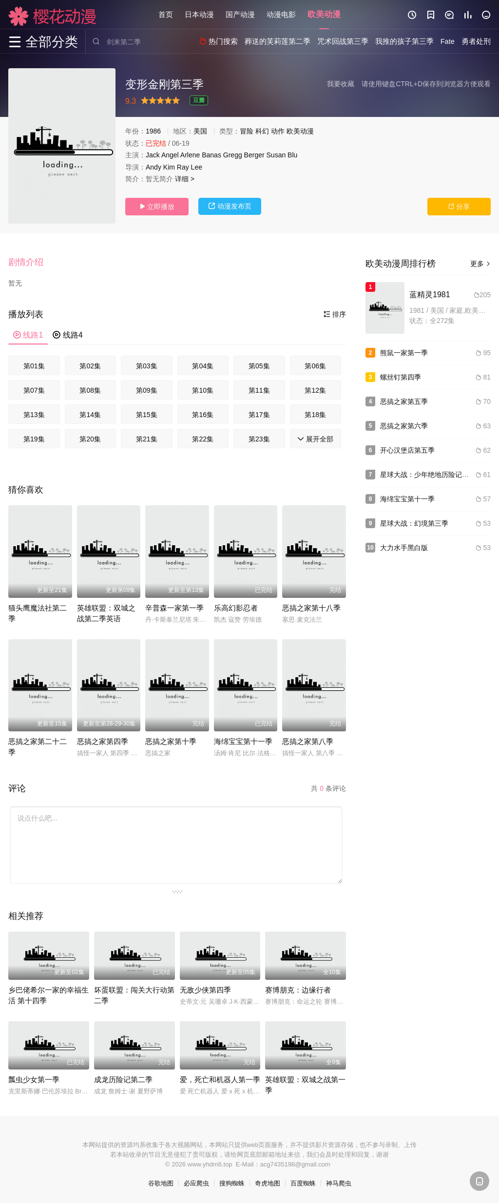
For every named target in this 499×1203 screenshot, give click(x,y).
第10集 (202, 390)
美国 (200, 131)
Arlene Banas (200, 155)
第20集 (90, 439)
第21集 (146, 439)
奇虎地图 (267, 1183)
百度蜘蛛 (303, 1183)
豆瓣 (199, 100)
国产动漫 (240, 14)
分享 (459, 206)
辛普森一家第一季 (174, 608)
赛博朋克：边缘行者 (298, 990)
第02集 (90, 366)
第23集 (259, 439)
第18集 (315, 415)
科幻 (262, 131)
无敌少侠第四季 (205, 990)
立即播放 (156, 206)
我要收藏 (340, 84)
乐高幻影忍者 (236, 608)
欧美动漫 (324, 14)
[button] (30, 262)
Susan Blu (282, 155)
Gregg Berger (244, 155)
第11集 (259, 390)
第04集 (202, 366)
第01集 (34, 366)
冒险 (246, 131)
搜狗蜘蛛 (232, 1183)
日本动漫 (199, 14)
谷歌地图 (160, 1183)
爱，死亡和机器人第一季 (220, 1079)
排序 (335, 314)
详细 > (184, 179)
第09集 (146, 390)
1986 (153, 131)
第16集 (202, 415)
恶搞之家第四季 (102, 741)
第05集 (259, 366)
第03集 (146, 366)
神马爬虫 (338, 1183)
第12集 (315, 390)
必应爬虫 (196, 1183)
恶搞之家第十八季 (311, 608)
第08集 (90, 390)
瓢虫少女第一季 (33, 1079)
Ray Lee (189, 167)
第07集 (34, 390)
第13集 (34, 415)
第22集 (202, 439)
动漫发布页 (230, 206)
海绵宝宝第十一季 (243, 741)
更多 (480, 263)
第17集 (259, 415)
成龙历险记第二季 (123, 1079)
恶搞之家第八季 (307, 741)
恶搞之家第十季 (170, 741)
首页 (165, 14)
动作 (278, 131)
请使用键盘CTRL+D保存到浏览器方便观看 (426, 84)
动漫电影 (281, 14)
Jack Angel (162, 155)
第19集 (34, 439)
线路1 (28, 335)
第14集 (90, 415)
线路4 (67, 335)
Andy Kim (160, 167)
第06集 (315, 366)
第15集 (146, 415)
